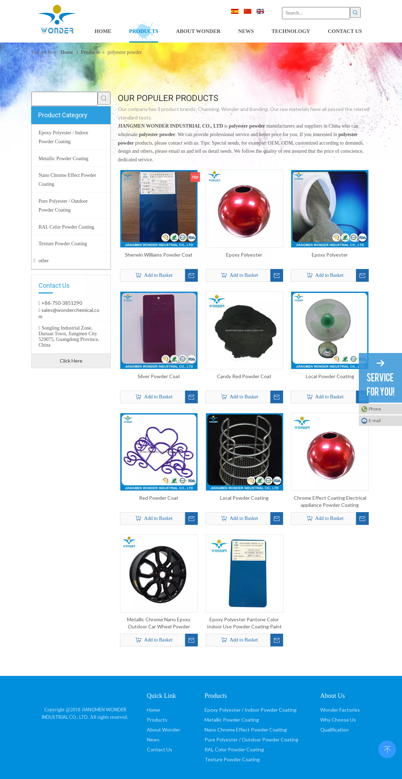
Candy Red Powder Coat (244, 376)
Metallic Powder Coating (232, 720)
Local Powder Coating (330, 376)
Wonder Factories (340, 710)
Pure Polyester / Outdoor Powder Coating (251, 739)
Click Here (71, 361)
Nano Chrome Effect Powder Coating (246, 730)
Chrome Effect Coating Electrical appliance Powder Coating (330, 501)
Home (153, 710)
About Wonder (163, 730)
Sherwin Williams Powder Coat (159, 255)
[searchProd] (64, 99)
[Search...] (316, 13)
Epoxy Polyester (244, 255)
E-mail (375, 420)
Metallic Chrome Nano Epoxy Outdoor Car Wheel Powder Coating (158, 623)
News (153, 739)
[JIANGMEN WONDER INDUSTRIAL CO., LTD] (85, 694)
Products (157, 720)
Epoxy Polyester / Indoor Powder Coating (251, 710)
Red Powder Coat (158, 498)
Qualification (334, 730)
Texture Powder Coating (232, 759)
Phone (375, 408)
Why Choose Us (338, 720)
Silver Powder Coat (159, 376)
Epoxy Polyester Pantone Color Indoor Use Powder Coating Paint (244, 622)
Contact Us (159, 749)
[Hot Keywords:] (355, 12)
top (387, 748)
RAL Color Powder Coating (234, 749)
